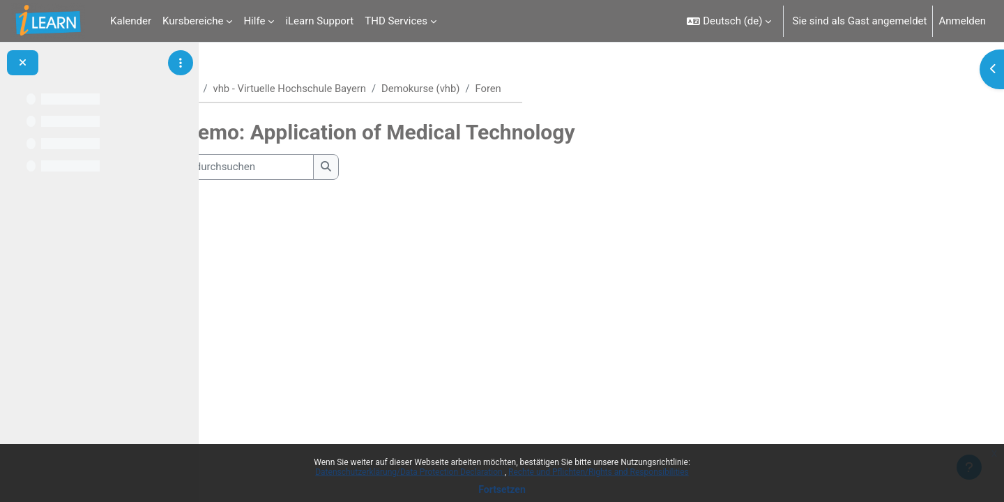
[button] (729, 21)
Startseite (257, 88)
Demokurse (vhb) (505, 88)
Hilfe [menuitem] (254, 21)
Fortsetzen (502, 489)
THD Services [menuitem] (396, 21)
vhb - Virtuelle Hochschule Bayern (372, 88)
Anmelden (962, 21)
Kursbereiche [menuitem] (192, 21)
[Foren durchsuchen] (324, 168)
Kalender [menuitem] (130, 21)
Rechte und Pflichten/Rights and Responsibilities (598, 472)
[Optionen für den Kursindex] (180, 62)
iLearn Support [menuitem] (319, 21)
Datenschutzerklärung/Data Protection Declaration (409, 472)
